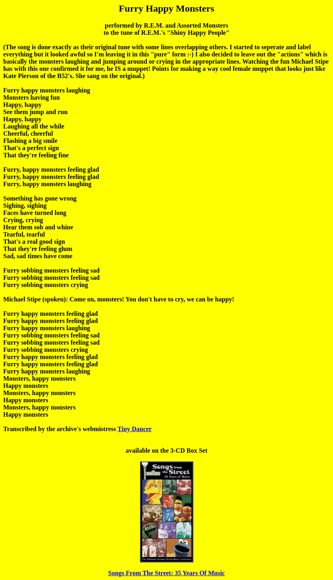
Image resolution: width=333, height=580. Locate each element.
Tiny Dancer (134, 428)
